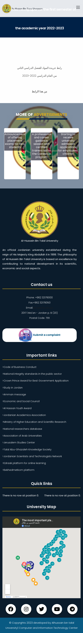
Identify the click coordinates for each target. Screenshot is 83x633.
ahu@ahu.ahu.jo (43, 307)
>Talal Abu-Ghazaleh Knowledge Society (27, 449)
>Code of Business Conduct (19, 367)
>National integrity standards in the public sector (32, 374)
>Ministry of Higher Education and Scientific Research (34, 422)
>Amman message (14, 394)
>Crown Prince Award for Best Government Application (35, 380)
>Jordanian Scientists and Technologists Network (32, 456)
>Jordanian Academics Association (24, 415)
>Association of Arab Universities (22, 435)
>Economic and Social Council (21, 401)
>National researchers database (22, 429)
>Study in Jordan (12, 387)
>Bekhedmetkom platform (18, 470)
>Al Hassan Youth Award (16, 408)
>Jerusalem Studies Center (18, 442)
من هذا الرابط (39, 91)
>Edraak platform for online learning (24, 463)
